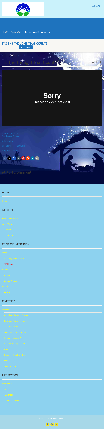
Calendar (9, 395)
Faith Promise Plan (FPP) (15, 332)
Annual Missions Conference (16, 315)
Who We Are (7, 224)
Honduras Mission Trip (13, 338)
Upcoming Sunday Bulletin (15, 258)
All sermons (26, 47)
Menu (96, 5)
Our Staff (7, 230)
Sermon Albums (10, 281)
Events (7, 389)
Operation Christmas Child (15, 355)
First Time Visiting (10, 218)
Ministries (6, 310)
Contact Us (8, 235)
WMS (6, 361)
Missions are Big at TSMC (15, 344)
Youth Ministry (10, 366)
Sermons (6, 270)
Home (4, 201)
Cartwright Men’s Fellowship (16, 321)
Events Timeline (12, 401)
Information (7, 383)
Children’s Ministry (11, 326)
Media (4, 253)
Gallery (5, 287)
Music (6, 349)
